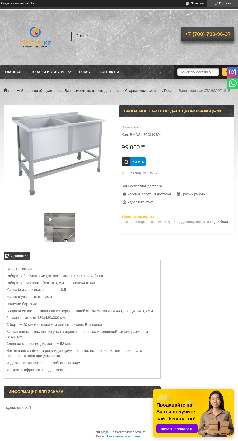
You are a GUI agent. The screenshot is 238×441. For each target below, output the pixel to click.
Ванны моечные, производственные (93, 91)
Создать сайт (10, 3)
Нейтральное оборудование (39, 91)
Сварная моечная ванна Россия (150, 91)
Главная (13, 72)
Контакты (109, 72)
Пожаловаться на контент (124, 436)
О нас (84, 72)
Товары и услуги (47, 72)
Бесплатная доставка (145, 186)
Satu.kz (139, 432)
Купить (138, 162)
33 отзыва (198, 3)
